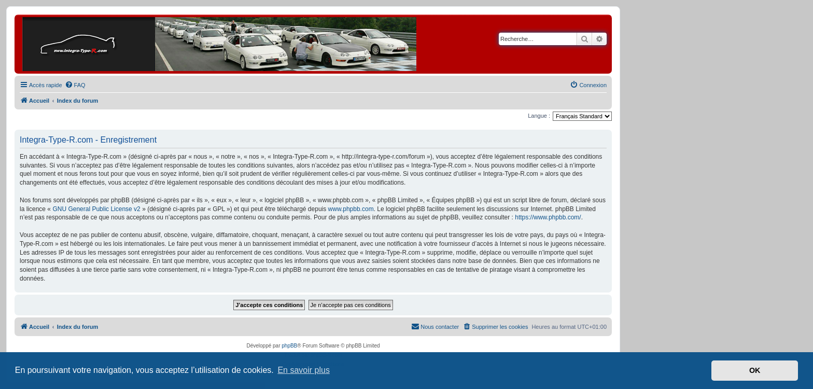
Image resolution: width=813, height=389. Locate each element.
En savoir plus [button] (303, 370)
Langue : (539, 116)
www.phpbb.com (351, 209)
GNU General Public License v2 (96, 209)
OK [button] (755, 370)
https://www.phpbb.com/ (548, 217)
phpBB (289, 346)
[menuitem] (75, 85)
